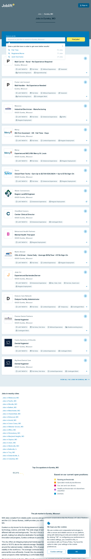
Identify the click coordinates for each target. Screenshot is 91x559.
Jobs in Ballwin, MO (10, 407)
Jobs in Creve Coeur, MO (12, 423)
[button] (76, 39)
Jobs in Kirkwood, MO (10, 417)
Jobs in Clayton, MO (10, 439)
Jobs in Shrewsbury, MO (11, 433)
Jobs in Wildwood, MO (11, 398)
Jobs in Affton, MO (9, 430)
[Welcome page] (8, 5)
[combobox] (35, 39)
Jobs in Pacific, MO (9, 401)
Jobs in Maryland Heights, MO (13, 436)
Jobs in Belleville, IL (10, 449)
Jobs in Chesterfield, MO (11, 414)
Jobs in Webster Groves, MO (13, 427)
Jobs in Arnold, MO (9, 420)
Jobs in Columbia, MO (10, 459)
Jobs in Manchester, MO (11, 411)
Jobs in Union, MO (9, 443)
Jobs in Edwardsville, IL (11, 455)
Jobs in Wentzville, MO (11, 446)
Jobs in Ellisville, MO (10, 404)
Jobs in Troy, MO (9, 452)
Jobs (39, 14)
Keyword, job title (11, 36)
